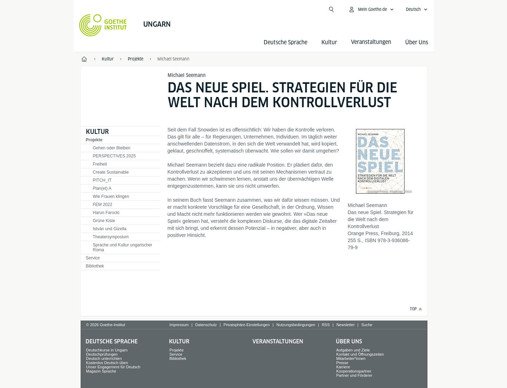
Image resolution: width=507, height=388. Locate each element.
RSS (326, 325)
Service (93, 258)
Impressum (178, 325)
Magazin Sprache (101, 371)
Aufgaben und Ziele (353, 350)
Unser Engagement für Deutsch (113, 367)
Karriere (343, 367)
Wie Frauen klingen (111, 196)
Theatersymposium (111, 236)
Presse (342, 363)
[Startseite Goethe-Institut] (103, 25)
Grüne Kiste (104, 220)
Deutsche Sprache (285, 42)
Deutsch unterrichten (104, 358)
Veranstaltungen (277, 341)
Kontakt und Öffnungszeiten (360, 354)
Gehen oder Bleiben (112, 148)
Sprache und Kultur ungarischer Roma (122, 247)
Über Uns (416, 42)
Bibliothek (95, 266)
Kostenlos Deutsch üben (107, 363)
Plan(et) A (102, 188)
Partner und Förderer (354, 375)
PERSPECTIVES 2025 (114, 156)
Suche (366, 325)
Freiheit (100, 164)
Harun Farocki (106, 212)
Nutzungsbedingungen (295, 325)
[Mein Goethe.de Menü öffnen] (371, 9)
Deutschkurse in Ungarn (106, 350)
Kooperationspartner (353, 371)
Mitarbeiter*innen (350, 358)
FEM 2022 (102, 204)
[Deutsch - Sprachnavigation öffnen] (417, 9)
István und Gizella (109, 228)
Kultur (329, 42)
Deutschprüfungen (102, 354)
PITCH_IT (102, 180)
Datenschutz (206, 325)
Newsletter (345, 325)
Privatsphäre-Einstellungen (247, 325)
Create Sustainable (111, 172)
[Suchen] (331, 9)
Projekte (94, 139)
